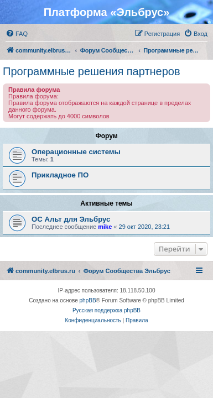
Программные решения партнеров (91, 71)
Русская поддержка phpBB (106, 310)
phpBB (88, 300)
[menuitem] (17, 33)
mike (105, 226)
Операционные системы (76, 152)
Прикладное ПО (60, 175)
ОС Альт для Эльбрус (71, 219)
